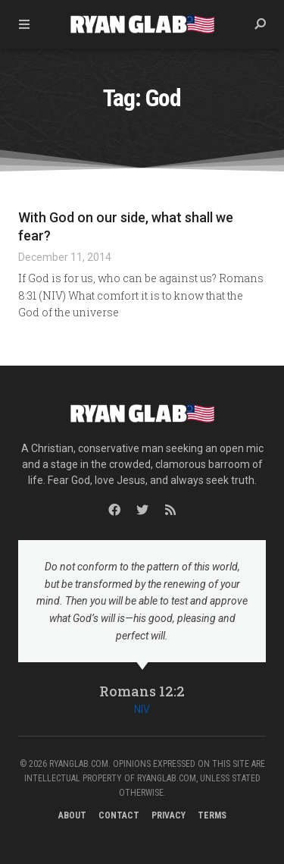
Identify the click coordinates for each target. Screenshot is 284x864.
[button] (260, 24)
